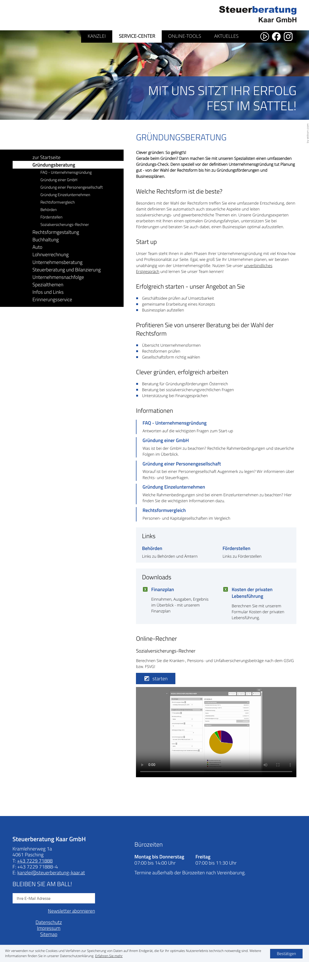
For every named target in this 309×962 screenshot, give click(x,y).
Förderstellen (51, 217)
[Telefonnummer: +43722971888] (35, 861)
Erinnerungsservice (52, 299)
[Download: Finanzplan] (176, 601)
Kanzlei (97, 36)
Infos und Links (48, 291)
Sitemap (48, 934)
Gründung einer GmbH (59, 179)
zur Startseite (46, 157)
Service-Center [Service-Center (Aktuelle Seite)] (137, 36)
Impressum (49, 927)
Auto (37, 246)
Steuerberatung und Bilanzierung (66, 269)
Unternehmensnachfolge (58, 276)
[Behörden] (176, 552)
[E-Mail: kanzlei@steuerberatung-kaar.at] (51, 872)
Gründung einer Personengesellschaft (71, 187)
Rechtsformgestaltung (55, 231)
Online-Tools (184, 36)
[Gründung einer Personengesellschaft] (216, 471)
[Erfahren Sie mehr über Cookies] (109, 956)
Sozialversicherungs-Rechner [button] (64, 224)
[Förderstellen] (256, 552)
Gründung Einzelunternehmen (65, 194)
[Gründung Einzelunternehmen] (216, 494)
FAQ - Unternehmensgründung (66, 172)
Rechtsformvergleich (57, 202)
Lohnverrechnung (50, 254)
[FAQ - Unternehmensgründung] (216, 427)
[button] (155, 678)
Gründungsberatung (53, 164)
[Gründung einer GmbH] (216, 447)
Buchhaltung (45, 239)
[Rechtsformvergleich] (216, 514)
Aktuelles (226, 36)
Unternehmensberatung (57, 262)
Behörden (48, 209)
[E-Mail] (54, 898)
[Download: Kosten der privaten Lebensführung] (256, 605)
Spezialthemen (47, 284)
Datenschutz (49, 922)
